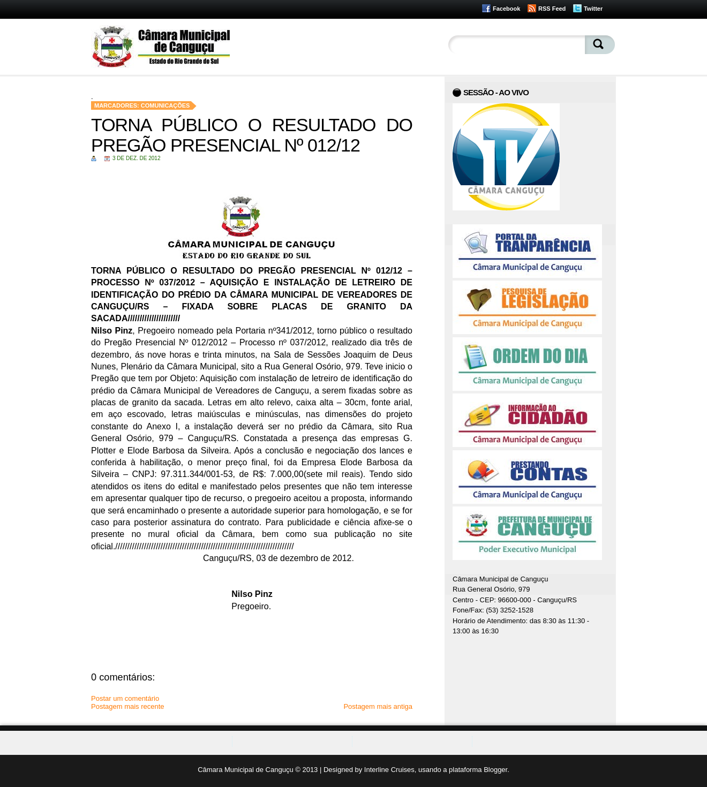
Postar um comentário (125, 698)
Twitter (593, 8)
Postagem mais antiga (377, 706)
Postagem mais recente (127, 706)
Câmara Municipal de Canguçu (245, 770)
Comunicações (165, 105)
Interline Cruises (389, 770)
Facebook (506, 8)
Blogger (495, 770)
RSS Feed (552, 8)
